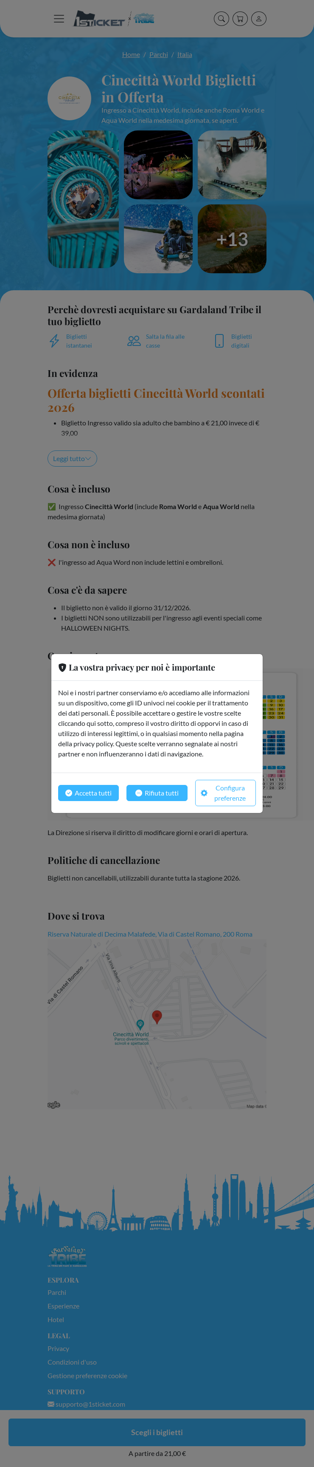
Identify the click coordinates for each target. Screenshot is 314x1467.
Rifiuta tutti (157, 793)
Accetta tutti (88, 793)
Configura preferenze (223, 793)
